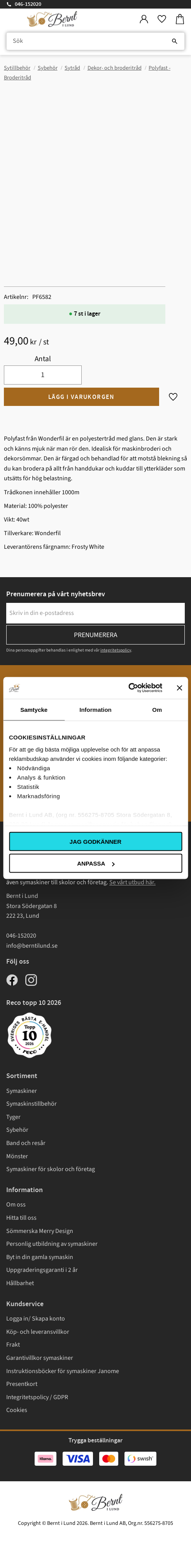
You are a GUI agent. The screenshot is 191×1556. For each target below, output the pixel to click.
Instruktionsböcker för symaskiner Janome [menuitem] (62, 1371)
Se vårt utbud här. (132, 882)
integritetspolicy (115, 650)
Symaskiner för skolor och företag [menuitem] (50, 1169)
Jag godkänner (95, 841)
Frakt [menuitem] (13, 1344)
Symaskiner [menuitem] (21, 1091)
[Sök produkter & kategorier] (95, 41)
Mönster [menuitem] (17, 1156)
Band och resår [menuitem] (26, 1143)
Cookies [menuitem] (16, 1410)
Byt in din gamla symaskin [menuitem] (39, 1257)
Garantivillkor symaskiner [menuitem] (39, 1358)
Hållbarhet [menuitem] (20, 1283)
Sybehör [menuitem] (17, 1130)
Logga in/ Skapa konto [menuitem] (35, 1318)
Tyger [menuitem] (13, 1117)
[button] (162, 19)
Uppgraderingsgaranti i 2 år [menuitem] (42, 1270)
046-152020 (28, 4)
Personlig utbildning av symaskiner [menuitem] (52, 1244)
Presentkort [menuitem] (21, 1384)
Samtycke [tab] (33, 709)
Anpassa (95, 863)
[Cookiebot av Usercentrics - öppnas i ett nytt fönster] (128, 688)
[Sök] (174, 41)
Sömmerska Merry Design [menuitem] (39, 1231)
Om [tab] (157, 709)
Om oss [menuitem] (16, 1204)
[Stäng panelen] (179, 687)
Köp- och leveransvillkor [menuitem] (37, 1332)
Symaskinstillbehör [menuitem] (31, 1103)
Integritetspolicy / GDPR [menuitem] (37, 1397)
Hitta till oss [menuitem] (21, 1218)
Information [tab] (95, 709)
